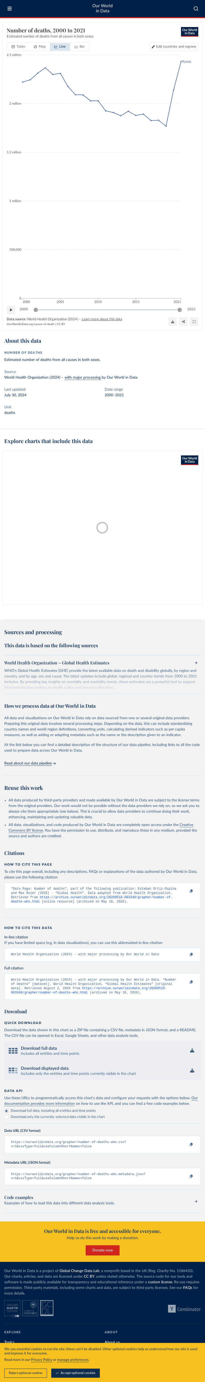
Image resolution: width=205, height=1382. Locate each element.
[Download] (172, 321)
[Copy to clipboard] (185, 891)
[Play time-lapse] (11, 310)
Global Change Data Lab (79, 1278)
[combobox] (196, 8)
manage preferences (73, 1360)
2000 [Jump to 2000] (23, 309)
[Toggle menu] (9, 8)
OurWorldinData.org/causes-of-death (30, 324)
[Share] (183, 321)
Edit (176, 46)
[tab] (18, 47)
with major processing (83, 377)
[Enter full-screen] (194, 321)
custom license (160, 1289)
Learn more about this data (102, 319)
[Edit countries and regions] (173, 47)
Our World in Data (102, 8)
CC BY (61, 324)
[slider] (35, 309)
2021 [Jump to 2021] (191, 309)
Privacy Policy (41, 1360)
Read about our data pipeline (30, 763)
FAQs (187, 1295)
